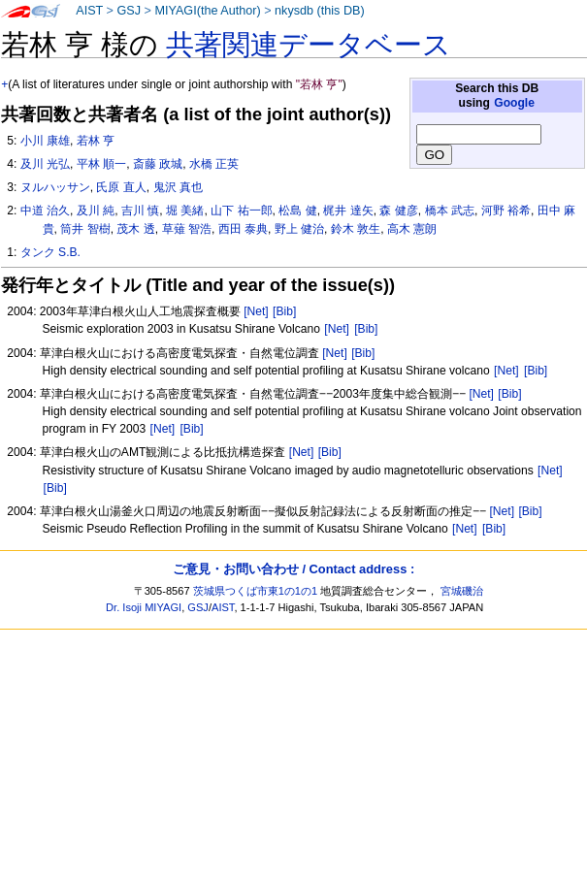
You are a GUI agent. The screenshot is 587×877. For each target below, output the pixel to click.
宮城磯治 (461, 591)
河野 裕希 (506, 210)
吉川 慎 (140, 210)
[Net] (256, 311)
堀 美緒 (185, 210)
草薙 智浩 (187, 229)
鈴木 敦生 (355, 229)
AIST (89, 10)
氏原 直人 (121, 187)
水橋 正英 (214, 164)
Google (514, 103)
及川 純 (95, 210)
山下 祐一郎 (241, 210)
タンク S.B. (50, 252)
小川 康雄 (45, 140)
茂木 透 (135, 229)
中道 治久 (45, 210)
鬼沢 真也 (178, 187)
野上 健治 (299, 229)
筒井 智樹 (85, 229)
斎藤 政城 (157, 164)
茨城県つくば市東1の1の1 (255, 591)
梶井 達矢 (348, 210)
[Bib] (284, 311)
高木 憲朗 (412, 229)
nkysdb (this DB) (320, 10)
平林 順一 (101, 164)
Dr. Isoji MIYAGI (143, 607)
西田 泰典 (243, 229)
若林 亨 (95, 140)
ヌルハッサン (55, 187)
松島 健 (297, 210)
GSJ (128, 10)
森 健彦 (398, 210)
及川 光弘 (45, 164)
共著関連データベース (308, 44)
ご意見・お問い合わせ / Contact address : (293, 569)
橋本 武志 (449, 210)
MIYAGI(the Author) (207, 10)
